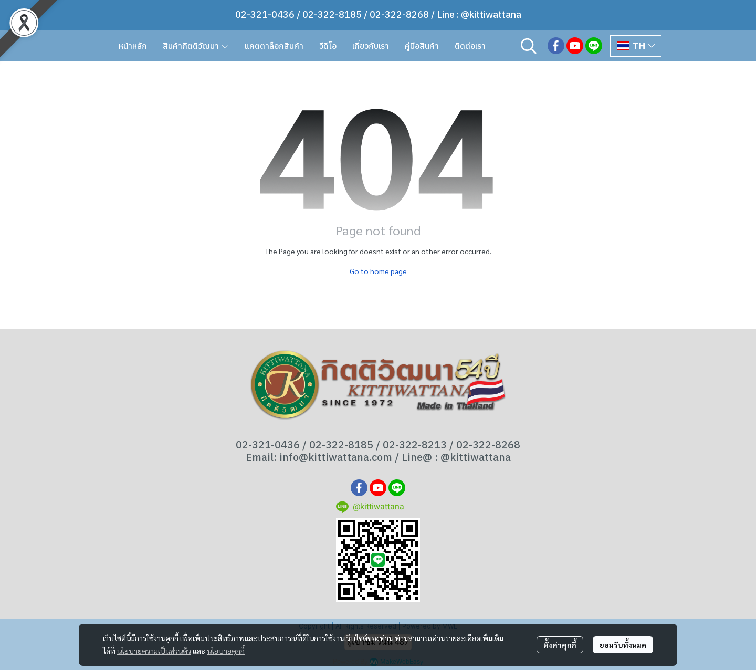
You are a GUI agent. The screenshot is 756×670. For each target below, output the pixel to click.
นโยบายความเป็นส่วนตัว (154, 650)
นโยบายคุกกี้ (226, 650)
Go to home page (378, 271)
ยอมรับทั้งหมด (623, 645)
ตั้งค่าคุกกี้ (559, 645)
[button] (529, 46)
